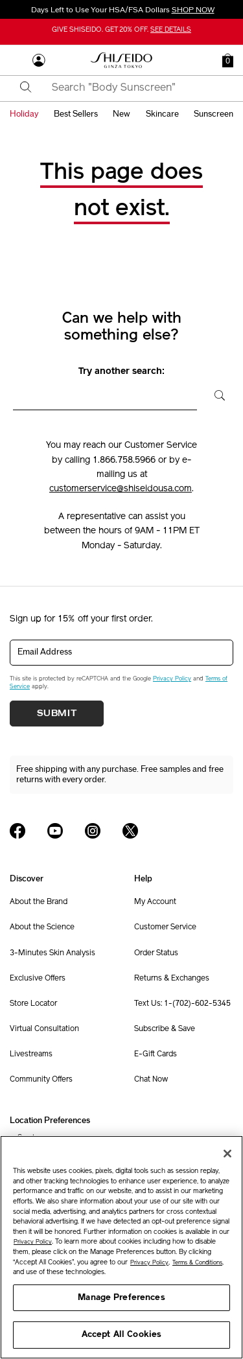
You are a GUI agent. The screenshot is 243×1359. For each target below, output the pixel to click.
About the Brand (38, 902)
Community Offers (41, 1080)
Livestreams (31, 1054)
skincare (162, 114)
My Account (155, 902)
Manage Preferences (121, 1298)
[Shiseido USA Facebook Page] (17, 831)
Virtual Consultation (44, 1029)
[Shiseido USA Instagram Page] (92, 831)
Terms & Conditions (197, 1263)
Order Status (156, 953)
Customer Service (165, 927)
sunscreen (213, 114)
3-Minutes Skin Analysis (52, 953)
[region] (121, 1247)
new (121, 114)
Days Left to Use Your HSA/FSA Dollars (121, 10)
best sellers (76, 114)
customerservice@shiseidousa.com (120, 489)
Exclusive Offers (37, 978)
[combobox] (133, 88)
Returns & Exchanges (171, 978)
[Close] (227, 1153)
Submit (57, 713)
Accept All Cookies (121, 1334)
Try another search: (121, 372)
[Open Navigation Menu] (16, 60)
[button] (227, 60)
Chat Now (151, 1080)
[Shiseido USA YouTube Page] (55, 831)
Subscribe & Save (164, 1029)
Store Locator (33, 1004)
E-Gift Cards (155, 1054)
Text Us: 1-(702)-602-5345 (182, 1004)
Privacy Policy (172, 679)
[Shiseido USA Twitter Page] (130, 831)
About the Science (42, 927)
